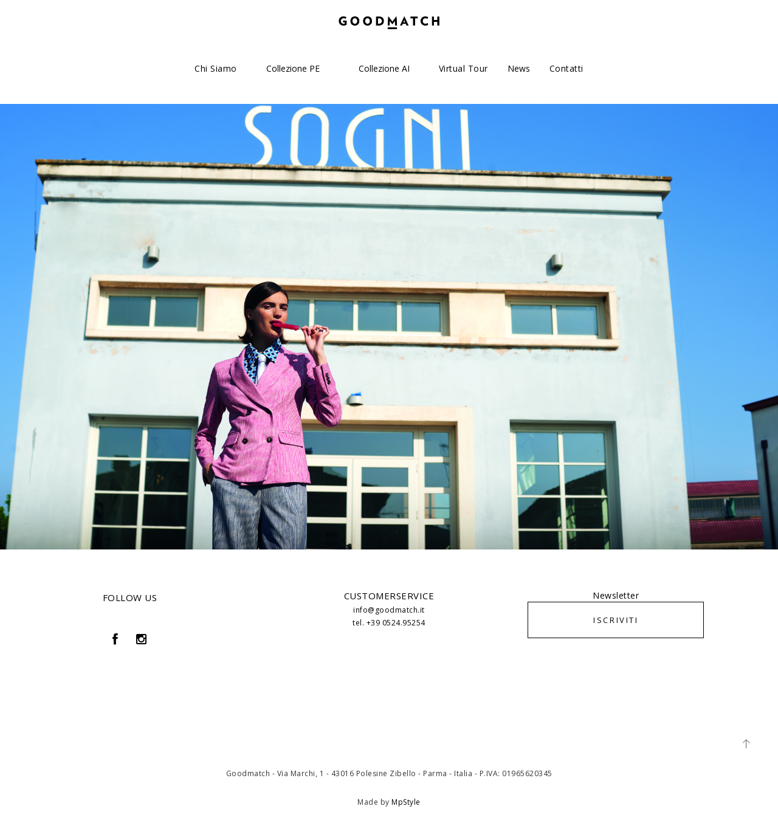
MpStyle (406, 802)
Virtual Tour (463, 68)
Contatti (566, 68)
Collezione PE (293, 68)
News (519, 68)
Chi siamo (215, 68)
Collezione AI (384, 68)
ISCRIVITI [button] (615, 619)
